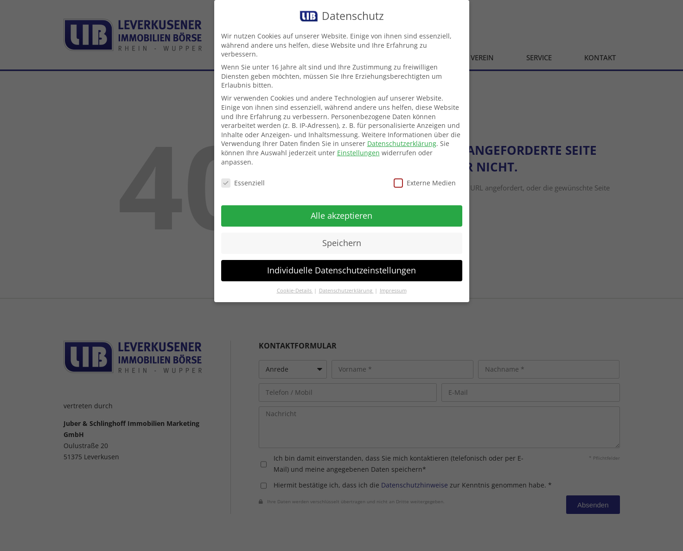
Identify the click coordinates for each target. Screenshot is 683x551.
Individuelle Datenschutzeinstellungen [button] (341, 270)
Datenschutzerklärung (401, 143)
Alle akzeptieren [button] (341, 215)
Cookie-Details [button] (295, 290)
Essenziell (243, 182)
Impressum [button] (393, 290)
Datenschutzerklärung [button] (346, 290)
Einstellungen (358, 152)
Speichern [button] (341, 242)
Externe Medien (425, 182)
